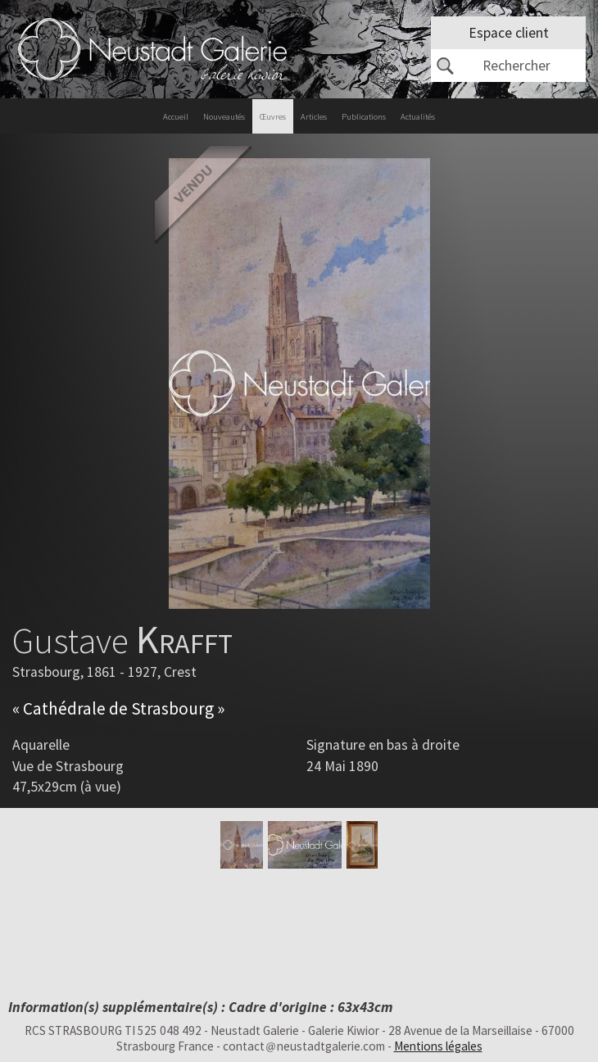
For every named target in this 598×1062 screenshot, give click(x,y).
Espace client (509, 33)
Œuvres (273, 116)
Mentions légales (438, 1046)
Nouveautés (224, 116)
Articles (314, 116)
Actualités (418, 116)
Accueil (175, 116)
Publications (364, 116)
